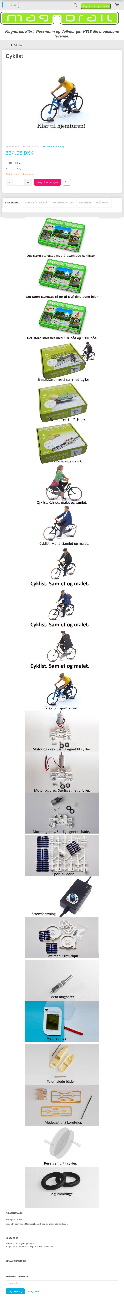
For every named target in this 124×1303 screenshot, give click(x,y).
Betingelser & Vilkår (15, 1219)
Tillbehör (85, 202)
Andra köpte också (36, 202)
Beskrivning (12, 202)
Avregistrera (33, 1291)
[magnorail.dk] (59, 17)
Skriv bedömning (55, 146)
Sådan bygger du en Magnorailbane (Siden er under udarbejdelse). (37, 1223)
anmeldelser (30, 146)
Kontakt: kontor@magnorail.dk (20, 1243)
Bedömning (102, 202)
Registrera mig (15, 1291)
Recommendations (63, 202)
